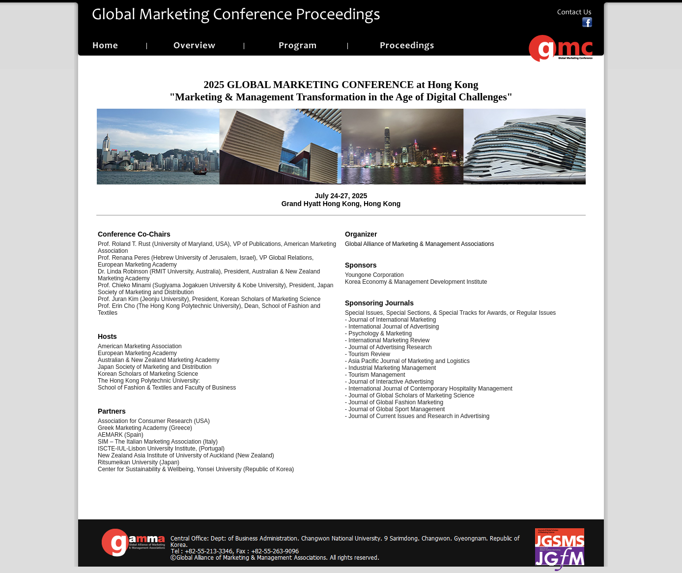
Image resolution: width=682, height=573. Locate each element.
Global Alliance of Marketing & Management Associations (419, 244)
